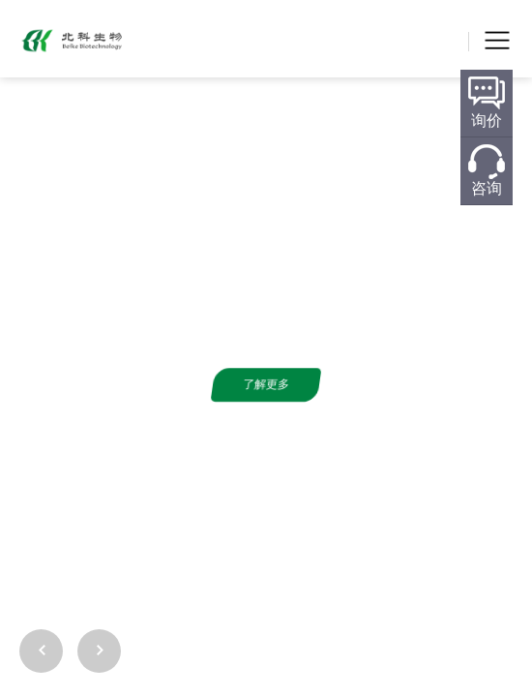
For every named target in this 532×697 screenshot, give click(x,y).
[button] (506, 610)
